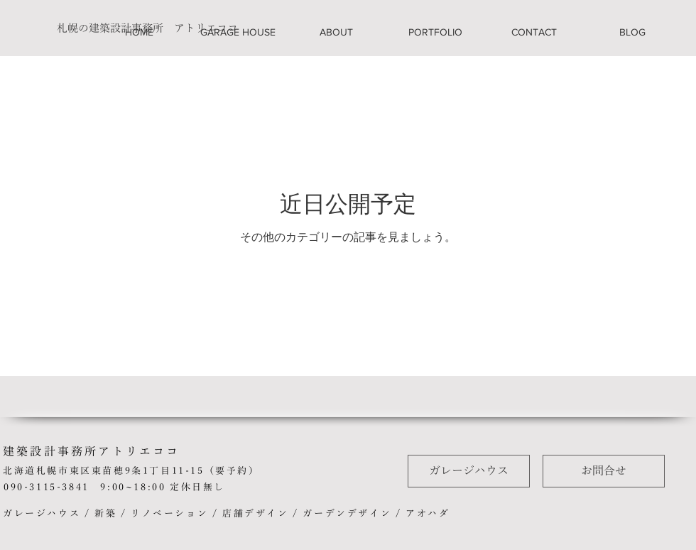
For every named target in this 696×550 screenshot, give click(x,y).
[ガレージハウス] (469, 471)
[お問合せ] (604, 471)
